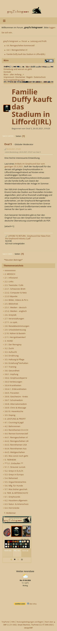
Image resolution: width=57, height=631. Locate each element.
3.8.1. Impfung (10, 374)
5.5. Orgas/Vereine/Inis (14, 482)
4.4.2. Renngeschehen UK (16, 441)
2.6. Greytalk (9, 315)
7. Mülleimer (10, 513)
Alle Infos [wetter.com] (32, 604)
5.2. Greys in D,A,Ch (13, 470)
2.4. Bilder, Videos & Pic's (15, 300)
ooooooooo (9, 270)
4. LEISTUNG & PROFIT (14, 418)
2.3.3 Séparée (10, 296)
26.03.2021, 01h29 (14, 149)
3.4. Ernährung (11, 355)
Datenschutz (40, 77)
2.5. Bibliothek (10, 303)
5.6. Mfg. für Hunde (13, 485)
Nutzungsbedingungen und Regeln (30, 622)
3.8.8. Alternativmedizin (15, 404)
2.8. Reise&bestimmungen (16, 326)
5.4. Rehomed (10, 478)
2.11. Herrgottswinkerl (14, 337)
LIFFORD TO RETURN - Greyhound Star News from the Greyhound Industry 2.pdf (27, 237)
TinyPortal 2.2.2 (37, 625)
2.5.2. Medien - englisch (15, 311)
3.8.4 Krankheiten (12, 385)
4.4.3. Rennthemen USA (15, 444)
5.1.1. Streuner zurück (14, 467)
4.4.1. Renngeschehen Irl (15, 437)
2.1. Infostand (10, 277)
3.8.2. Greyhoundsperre (15, 378)
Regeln (29, 77)
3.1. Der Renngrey (12, 344)
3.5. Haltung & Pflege (13, 359)
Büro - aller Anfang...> (14, 74)
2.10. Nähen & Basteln (14, 333)
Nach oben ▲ (50, 622)
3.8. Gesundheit (11, 370)
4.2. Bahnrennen (11, 426)
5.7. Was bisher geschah (15, 489)
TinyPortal (5, 622)
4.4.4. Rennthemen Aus (14, 448)
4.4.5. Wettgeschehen (14, 452)
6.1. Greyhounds (11, 496)
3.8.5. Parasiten (11, 392)
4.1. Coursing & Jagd (13, 422)
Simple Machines (24, 625)
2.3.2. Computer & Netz (15, 292)
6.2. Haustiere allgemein (15, 500)
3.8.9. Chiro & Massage (14, 407)
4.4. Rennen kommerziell (15, 433)
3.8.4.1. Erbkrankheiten (14, 389)
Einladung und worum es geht (18, 69)
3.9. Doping (9, 415)
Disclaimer (20, 77)
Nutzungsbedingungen (14, 79)
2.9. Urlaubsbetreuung (14, 329)
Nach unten (8, 136)
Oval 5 (8, 144)
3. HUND (8, 340)
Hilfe (13, 622)
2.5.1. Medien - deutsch (15, 307)
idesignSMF (28, 628)
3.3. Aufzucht (10, 352)
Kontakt (7, 71)
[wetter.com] (20, 604)
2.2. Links (8, 281)
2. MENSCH (9, 274)
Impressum (9, 77)
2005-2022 (49, 625)
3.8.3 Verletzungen (12, 381)
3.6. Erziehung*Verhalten (15, 363)
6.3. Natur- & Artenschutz (15, 504)
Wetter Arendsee (25, 571)
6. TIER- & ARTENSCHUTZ (15, 493)
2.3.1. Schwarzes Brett (14, 288)
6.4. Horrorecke (11, 508)
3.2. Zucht (8, 348)
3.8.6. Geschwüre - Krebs (15, 396)
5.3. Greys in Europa (13, 474)
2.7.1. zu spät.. (10, 322)
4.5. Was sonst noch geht (15, 455)
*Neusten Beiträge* (13, 259)
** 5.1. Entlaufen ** (13, 463)
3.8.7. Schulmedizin (13, 400)
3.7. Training (9, 366)
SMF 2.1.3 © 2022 (10, 625)
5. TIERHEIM (9, 459)
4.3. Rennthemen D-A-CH (15, 430)
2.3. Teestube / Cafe (13, 285)
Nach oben (7, 254)
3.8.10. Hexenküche (13, 411)
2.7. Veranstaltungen (13, 318)
